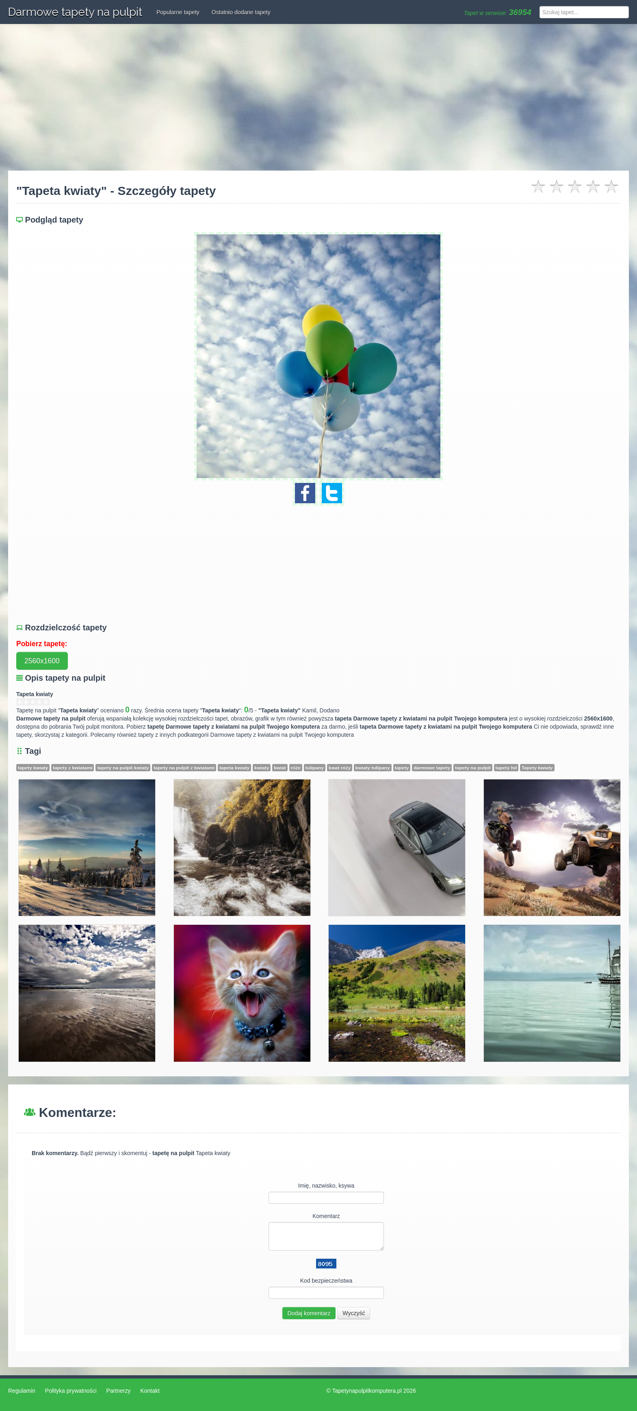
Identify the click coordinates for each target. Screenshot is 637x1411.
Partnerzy (118, 1390)
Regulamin (21, 1390)
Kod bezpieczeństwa (326, 1280)
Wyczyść (353, 1313)
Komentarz (326, 1216)
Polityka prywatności (71, 1390)
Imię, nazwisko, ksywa (326, 1185)
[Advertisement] (318, 97)
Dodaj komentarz (309, 1313)
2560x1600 (42, 661)
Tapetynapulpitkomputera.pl (367, 1390)
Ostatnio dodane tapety (241, 12)
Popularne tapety (177, 12)
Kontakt (149, 1390)
